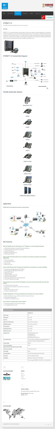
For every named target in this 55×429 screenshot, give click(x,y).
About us (23, 375)
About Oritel (10, 13)
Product (17, 13)
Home (4, 13)
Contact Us (38, 13)
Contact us (23, 378)
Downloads (25, 13)
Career (31, 13)
